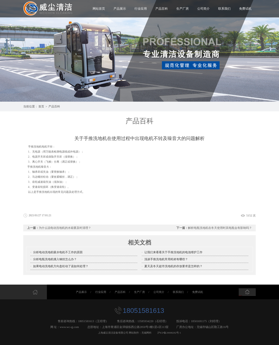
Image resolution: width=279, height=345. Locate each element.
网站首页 (99, 8)
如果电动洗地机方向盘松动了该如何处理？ (60, 266)
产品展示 (120, 8)
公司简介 (203, 8)
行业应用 (140, 8)
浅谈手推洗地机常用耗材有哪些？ (166, 259)
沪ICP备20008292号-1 (169, 332)
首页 (41, 106)
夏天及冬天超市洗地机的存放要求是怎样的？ (173, 266)
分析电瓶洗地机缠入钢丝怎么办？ (55, 259)
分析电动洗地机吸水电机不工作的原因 (58, 252)
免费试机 (245, 8)
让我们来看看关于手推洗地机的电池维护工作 (173, 252)
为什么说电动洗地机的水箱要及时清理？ (65, 227)
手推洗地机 (34, 166)
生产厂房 (182, 8)
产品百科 (161, 8)
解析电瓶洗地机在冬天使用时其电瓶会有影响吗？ (220, 227)
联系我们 (224, 8)
